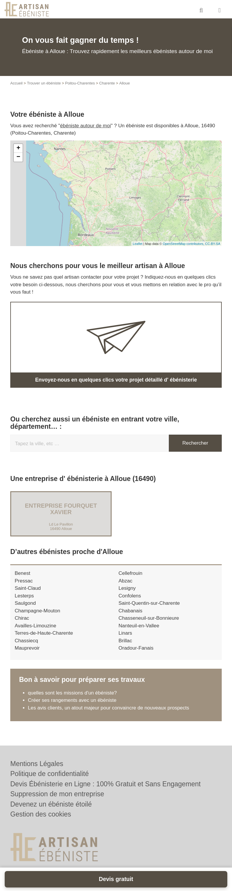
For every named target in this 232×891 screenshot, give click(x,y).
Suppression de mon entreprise (57, 794)
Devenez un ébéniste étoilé (51, 804)
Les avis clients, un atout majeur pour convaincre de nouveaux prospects (108, 707)
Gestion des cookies (40, 814)
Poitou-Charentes (80, 83)
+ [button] (18, 148)
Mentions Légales (36, 764)
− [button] (18, 157)
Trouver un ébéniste (44, 83)
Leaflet (137, 243)
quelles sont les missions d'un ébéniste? (72, 692)
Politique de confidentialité (49, 773)
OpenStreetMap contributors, (184, 243)
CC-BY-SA (212, 243)
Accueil (16, 83)
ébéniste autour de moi (85, 125)
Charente (107, 83)
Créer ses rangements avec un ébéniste (72, 700)
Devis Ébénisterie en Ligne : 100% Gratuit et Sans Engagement (105, 784)
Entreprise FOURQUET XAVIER (61, 508)
